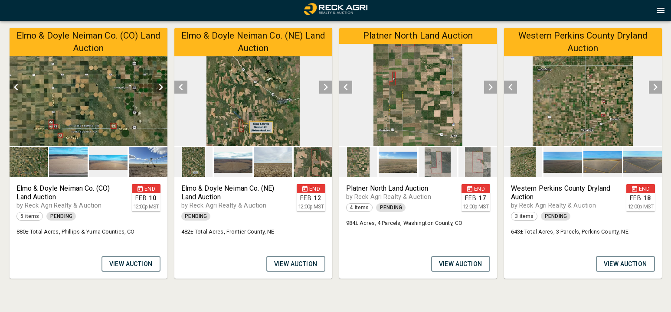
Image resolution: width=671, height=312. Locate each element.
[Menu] (660, 10)
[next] (160, 87)
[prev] (16, 87)
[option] (88, 87)
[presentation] (335, 10)
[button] (335, 13)
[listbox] (88, 87)
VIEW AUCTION (131, 264)
